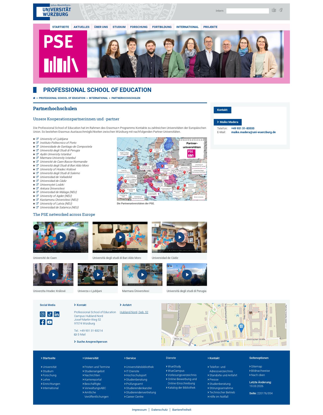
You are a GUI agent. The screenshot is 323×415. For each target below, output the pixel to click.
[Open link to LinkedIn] (57, 314)
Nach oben (257, 375)
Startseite (60, 27)
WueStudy (173, 367)
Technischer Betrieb (221, 393)
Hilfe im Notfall (218, 397)
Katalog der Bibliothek (180, 388)
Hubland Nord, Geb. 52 (134, 312)
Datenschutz (159, 409)
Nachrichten (91, 376)
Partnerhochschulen (125, 98)
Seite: (253, 393)
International (187, 27)
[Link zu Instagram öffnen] (43, 314)
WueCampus (175, 371)
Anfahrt (127, 305)
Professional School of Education (97, 90)
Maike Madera (229, 122)
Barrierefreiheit (181, 409)
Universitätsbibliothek (139, 367)
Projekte (210, 27)
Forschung (139, 27)
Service (130, 358)
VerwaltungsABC (94, 388)
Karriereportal (92, 380)
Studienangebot (94, 371)
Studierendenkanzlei (138, 388)
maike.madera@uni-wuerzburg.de (253, 132)
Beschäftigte (92, 384)
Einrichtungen (50, 384)
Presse (213, 380)
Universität (49, 367)
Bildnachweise (259, 371)
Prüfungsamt (133, 384)
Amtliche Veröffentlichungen (96, 395)
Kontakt (81, 305)
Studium (119, 27)
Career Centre (133, 397)
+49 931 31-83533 (242, 128)
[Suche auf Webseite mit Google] (247, 11)
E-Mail (82, 334)
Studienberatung (135, 380)
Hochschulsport (135, 376)
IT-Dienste (131, 371)
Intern (219, 10)
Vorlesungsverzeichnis (181, 375)
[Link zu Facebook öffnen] (43, 322)
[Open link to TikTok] (50, 314)
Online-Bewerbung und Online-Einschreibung (181, 381)
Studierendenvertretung (140, 393)
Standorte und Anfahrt (222, 376)
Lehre (45, 380)
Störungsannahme (220, 388)
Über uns (101, 27)
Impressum (139, 409)
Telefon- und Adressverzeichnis (220, 369)
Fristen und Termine (96, 367)
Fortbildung (162, 27)
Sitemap (255, 367)
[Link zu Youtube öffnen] (50, 322)
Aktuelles (81, 27)
